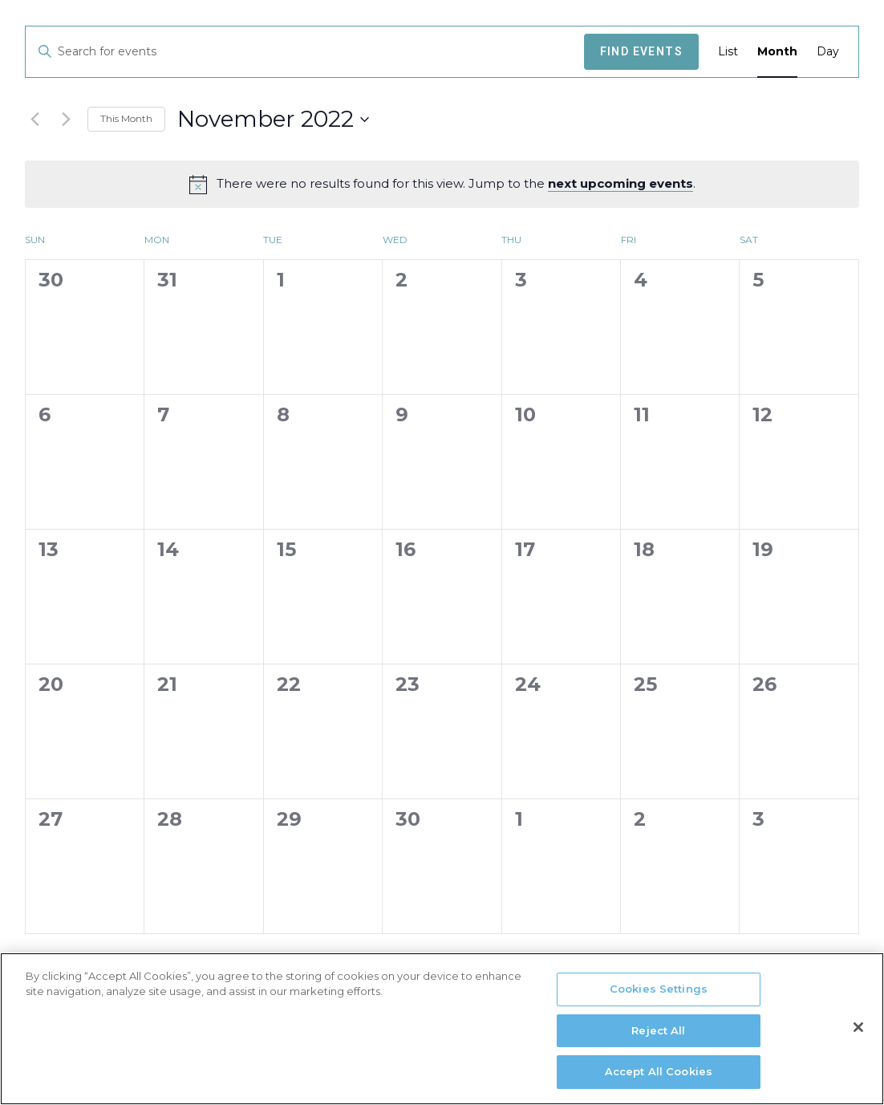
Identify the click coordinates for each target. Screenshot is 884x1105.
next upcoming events (620, 183)
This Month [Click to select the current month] (126, 118)
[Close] (858, 1033)
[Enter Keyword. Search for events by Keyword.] (305, 51)
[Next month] (65, 119)
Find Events (641, 51)
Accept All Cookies (658, 1078)
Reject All (658, 1036)
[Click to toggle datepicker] (273, 120)
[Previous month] (34, 119)
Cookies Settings (659, 995)
